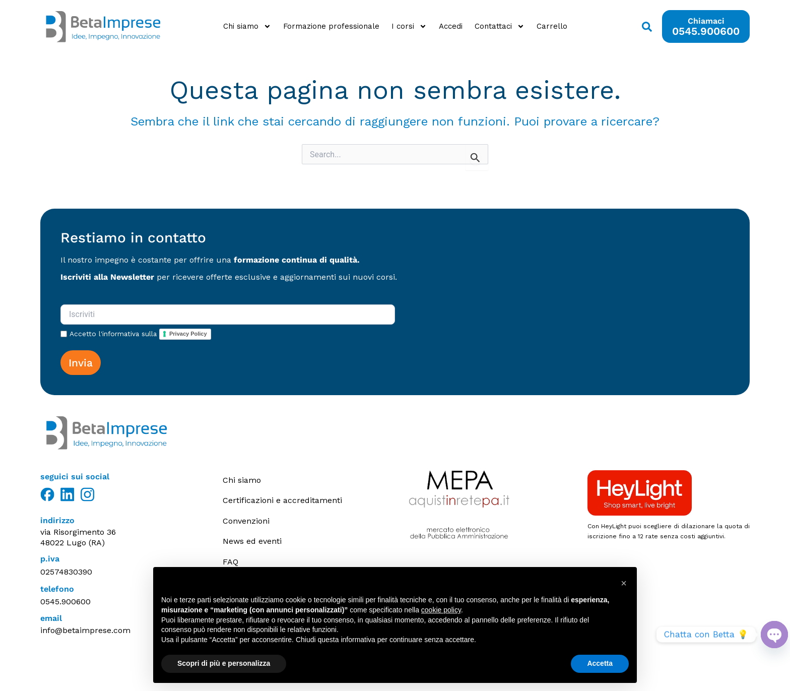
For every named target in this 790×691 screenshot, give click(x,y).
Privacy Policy (188, 334)
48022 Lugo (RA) (72, 542)
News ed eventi (252, 540)
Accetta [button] (600, 663)
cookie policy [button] (441, 610)
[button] (624, 583)
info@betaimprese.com (85, 630)
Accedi (451, 26)
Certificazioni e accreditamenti (282, 500)
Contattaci (499, 26)
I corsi (409, 26)
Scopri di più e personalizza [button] (223, 663)
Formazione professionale (331, 26)
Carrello (552, 26)
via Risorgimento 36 (78, 532)
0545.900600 (65, 601)
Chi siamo (247, 26)
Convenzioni (246, 520)
